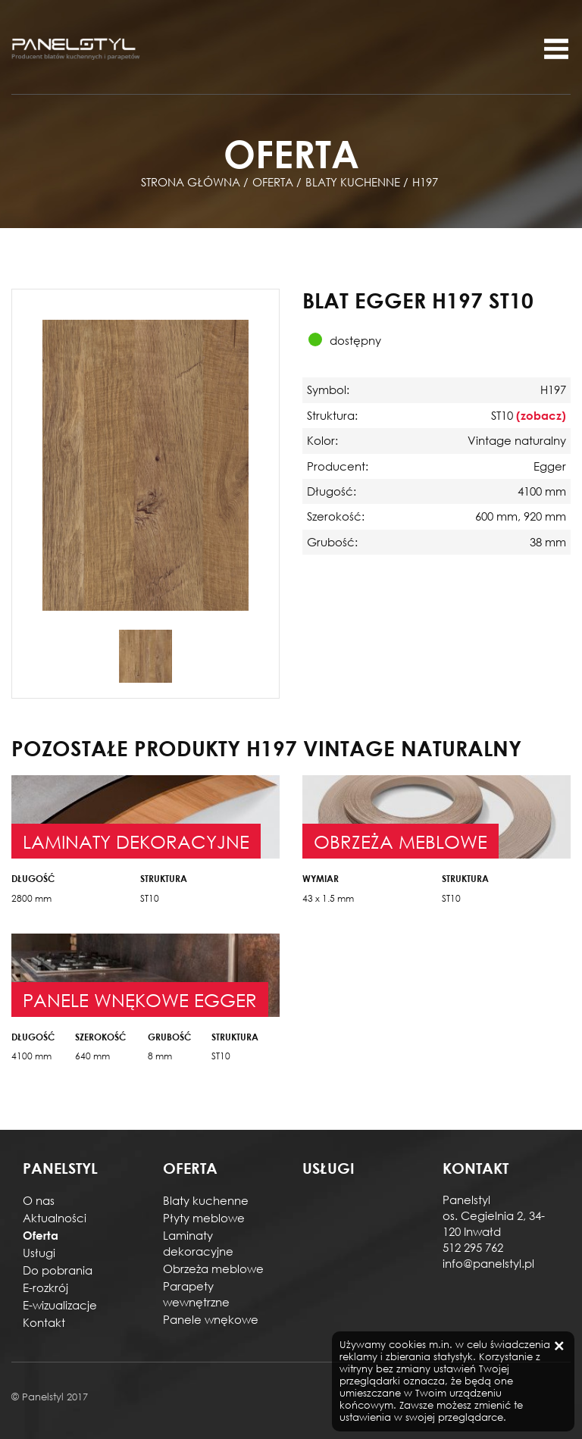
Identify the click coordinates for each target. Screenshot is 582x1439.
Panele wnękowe (210, 1319)
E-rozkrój (45, 1287)
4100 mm (31, 1056)
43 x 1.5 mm (328, 898)
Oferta (40, 1235)
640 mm (92, 1056)
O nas (39, 1200)
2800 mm (31, 898)
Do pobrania (57, 1270)
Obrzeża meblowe (213, 1268)
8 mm (160, 1056)
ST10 (149, 898)
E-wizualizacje (60, 1304)
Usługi (39, 1252)
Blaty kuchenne (206, 1200)
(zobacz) (541, 415)
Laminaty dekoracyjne (198, 1243)
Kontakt (44, 1322)
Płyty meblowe (204, 1217)
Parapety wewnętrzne (196, 1293)
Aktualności (54, 1217)
